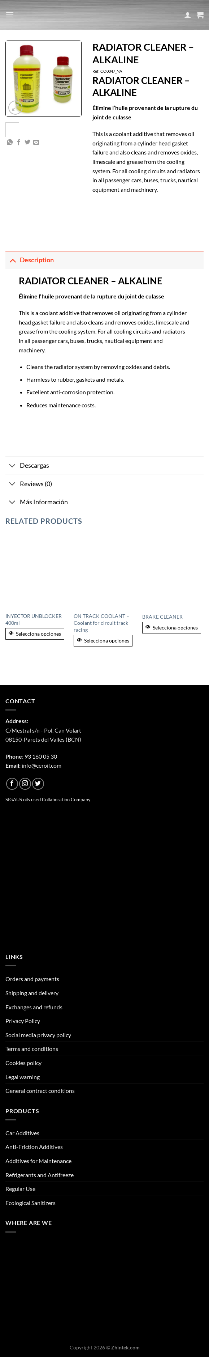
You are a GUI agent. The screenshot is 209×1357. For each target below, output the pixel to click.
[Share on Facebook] (19, 142)
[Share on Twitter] (27, 142)
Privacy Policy (22, 1020)
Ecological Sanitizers (30, 1202)
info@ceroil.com (41, 765)
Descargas (27, 466)
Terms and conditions (31, 1048)
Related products (43, 521)
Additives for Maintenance (38, 1160)
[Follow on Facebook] (12, 784)
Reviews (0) (28, 484)
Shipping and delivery (31, 992)
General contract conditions (40, 1090)
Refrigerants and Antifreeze (39, 1174)
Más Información (36, 502)
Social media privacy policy (38, 1034)
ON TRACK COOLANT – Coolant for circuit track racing (101, 622)
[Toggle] (12, 260)
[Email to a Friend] (36, 142)
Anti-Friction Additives (34, 1146)
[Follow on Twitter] (38, 784)
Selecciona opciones (35, 634)
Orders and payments (32, 978)
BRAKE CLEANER (162, 617)
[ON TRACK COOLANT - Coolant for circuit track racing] (104, 571)
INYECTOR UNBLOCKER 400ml (33, 619)
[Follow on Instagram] (25, 784)
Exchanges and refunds (33, 1007)
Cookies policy (23, 1062)
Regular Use (20, 1188)
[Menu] (9, 15)
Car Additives (22, 1132)
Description (29, 260)
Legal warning (22, 1076)
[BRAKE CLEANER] (173, 571)
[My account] (187, 15)
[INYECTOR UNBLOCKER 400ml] (36, 571)
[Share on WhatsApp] (10, 142)
